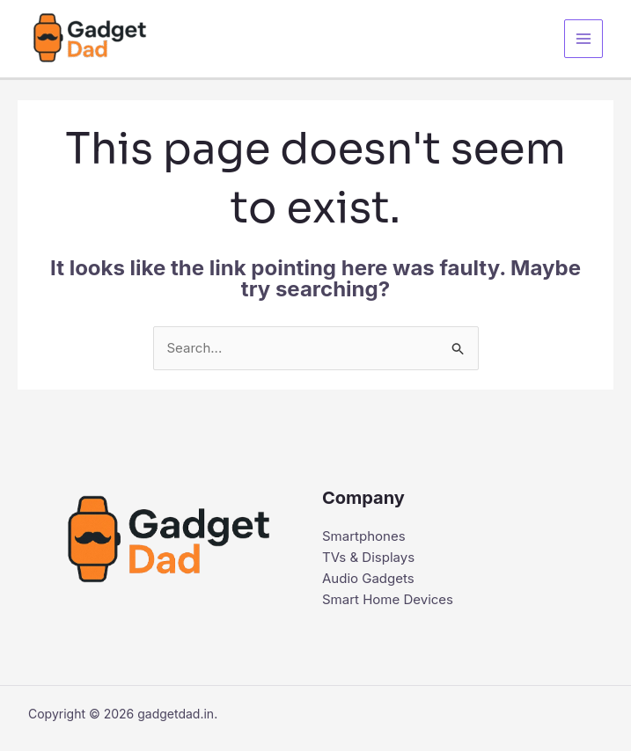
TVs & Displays (368, 557)
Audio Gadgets (368, 578)
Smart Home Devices (387, 599)
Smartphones (364, 536)
